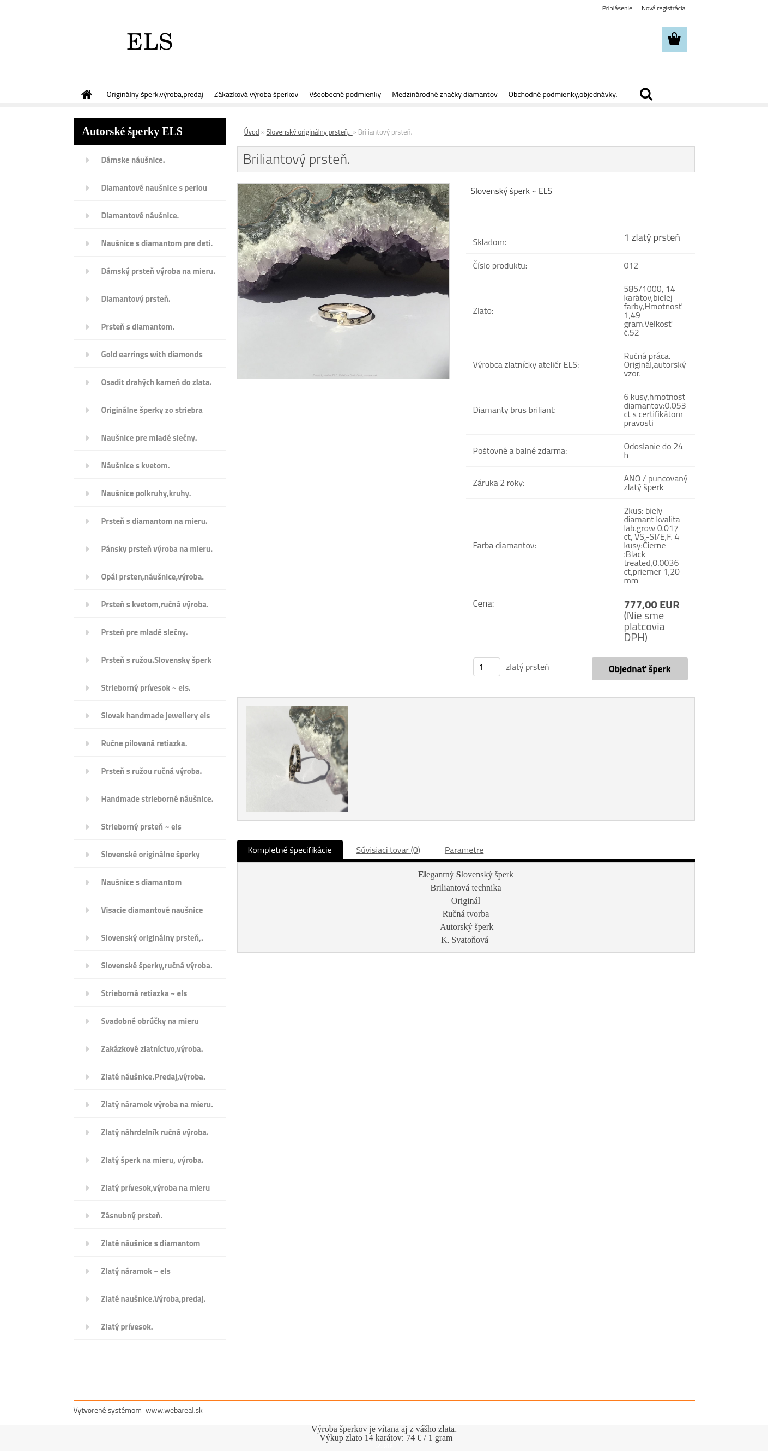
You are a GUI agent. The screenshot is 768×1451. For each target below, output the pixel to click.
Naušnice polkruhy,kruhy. (146, 493)
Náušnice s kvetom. (135, 465)
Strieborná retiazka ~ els (144, 993)
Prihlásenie (617, 8)
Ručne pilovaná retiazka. (144, 743)
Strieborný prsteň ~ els (141, 826)
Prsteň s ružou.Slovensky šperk (156, 660)
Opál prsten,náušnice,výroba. (152, 576)
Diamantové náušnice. (140, 215)
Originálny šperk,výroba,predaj (155, 94)
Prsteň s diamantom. (138, 326)
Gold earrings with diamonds (152, 354)
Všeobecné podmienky (345, 94)
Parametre (464, 849)
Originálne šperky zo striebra (152, 410)
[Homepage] (86, 94)
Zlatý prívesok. (127, 1326)
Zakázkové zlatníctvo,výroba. (152, 1048)
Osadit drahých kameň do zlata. (156, 382)
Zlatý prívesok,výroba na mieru (155, 1187)
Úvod (251, 131)
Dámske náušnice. (133, 160)
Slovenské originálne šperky (150, 854)
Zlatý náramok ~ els (136, 1271)
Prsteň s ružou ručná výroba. (151, 771)
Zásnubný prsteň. (132, 1215)
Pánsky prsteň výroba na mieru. (157, 548)
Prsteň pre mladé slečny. (144, 632)
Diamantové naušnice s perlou (154, 187)
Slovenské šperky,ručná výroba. (157, 965)
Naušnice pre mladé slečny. (149, 437)
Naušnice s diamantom (141, 882)
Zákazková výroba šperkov (256, 94)
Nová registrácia (664, 8)
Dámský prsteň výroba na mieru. (158, 271)
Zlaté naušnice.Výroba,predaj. (153, 1299)
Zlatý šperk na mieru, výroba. (152, 1160)
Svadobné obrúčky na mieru (150, 1021)
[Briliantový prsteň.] (344, 187)
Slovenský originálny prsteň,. (152, 937)
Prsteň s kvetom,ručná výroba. (155, 604)
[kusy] (486, 666)
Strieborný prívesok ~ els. (146, 687)
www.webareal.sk (174, 1410)
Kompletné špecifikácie (290, 849)
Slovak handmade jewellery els (155, 715)
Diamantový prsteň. (136, 298)
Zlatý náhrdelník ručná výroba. (155, 1132)
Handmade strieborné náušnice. (157, 798)
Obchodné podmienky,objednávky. (563, 94)
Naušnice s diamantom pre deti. (157, 243)
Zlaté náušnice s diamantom (151, 1243)
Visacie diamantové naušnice (152, 910)
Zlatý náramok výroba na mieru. (157, 1104)
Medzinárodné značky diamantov (444, 94)
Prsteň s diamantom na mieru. (154, 521)
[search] (645, 94)
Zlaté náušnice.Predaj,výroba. (153, 1076)
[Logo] (148, 40)
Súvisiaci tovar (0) (388, 849)
